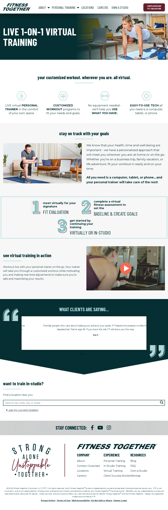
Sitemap (135, 475)
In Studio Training (114, 465)
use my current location (22, 410)
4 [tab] (91, 354)
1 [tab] (77, 354)
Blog (133, 460)
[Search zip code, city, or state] (84, 403)
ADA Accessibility (81, 500)
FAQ (133, 465)
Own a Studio (138, 470)
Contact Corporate (88, 465)
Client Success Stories (117, 475)
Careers (81, 475)
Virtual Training (113, 470)
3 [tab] (86, 354)
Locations (83, 470)
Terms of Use (63, 500)
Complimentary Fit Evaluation (154, 7)
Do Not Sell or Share (101, 500)
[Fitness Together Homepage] (17, 7)
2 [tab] (81, 354)
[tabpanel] (84, 333)
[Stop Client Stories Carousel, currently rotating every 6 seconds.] (84, 359)
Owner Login (120, 500)
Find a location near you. (18, 394)
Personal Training (114, 460)
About (81, 460)
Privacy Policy (48, 500)
